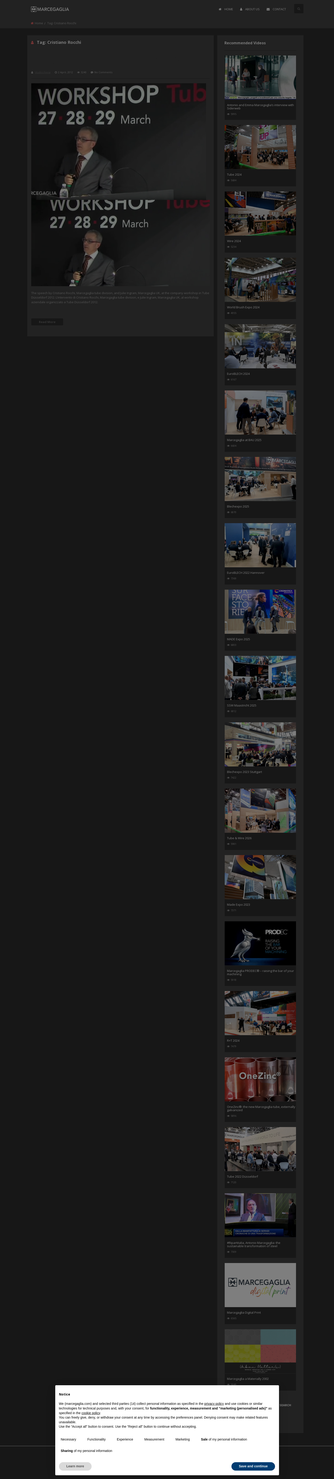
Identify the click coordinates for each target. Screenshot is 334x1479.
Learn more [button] (75, 1466)
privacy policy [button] (214, 1404)
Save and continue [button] (253, 1466)
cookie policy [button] (91, 1413)
